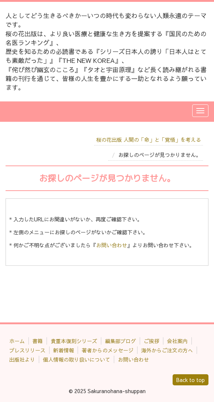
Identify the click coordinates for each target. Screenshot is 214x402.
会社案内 (177, 341)
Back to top (190, 379)
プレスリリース (27, 350)
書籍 (38, 341)
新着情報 (63, 350)
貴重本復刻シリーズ (74, 341)
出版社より (22, 359)
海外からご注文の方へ (167, 350)
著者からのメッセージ (107, 350)
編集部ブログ (120, 341)
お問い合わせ (111, 245)
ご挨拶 (151, 341)
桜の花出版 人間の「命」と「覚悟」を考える (148, 139)
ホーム (17, 341)
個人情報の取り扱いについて (76, 359)
